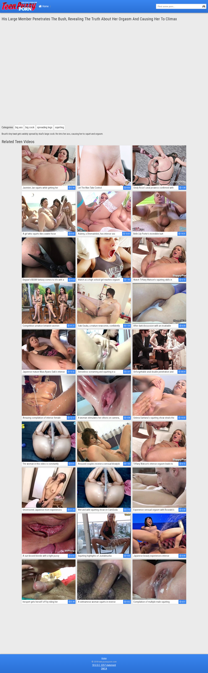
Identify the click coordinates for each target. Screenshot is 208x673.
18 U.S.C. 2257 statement (104, 665)
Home (44, 6)
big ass (19, 127)
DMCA (104, 668)
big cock (29, 127)
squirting (59, 127)
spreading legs (44, 127)
